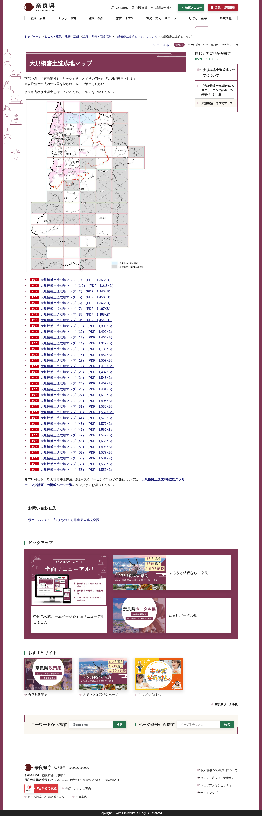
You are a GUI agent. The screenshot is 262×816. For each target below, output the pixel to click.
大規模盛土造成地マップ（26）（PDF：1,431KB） (77, 389)
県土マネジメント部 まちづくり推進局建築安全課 (65, 520)
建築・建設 (72, 36)
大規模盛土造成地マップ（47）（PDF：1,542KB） (77, 435)
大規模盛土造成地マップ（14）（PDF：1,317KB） (77, 343)
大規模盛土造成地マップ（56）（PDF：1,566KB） (77, 464)
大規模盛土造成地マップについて (135, 36)
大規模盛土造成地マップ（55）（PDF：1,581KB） (77, 458)
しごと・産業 (53, 36)
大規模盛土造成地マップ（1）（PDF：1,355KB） (76, 280)
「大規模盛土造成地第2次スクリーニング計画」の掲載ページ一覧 (217, 90)
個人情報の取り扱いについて (218, 770)
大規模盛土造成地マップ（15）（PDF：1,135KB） (77, 349)
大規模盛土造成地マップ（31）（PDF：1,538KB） (77, 406)
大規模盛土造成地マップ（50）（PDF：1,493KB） (77, 447)
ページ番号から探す (157, 724)
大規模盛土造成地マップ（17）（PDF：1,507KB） (77, 360)
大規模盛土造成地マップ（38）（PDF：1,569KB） (77, 412)
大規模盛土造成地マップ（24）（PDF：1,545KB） (77, 377)
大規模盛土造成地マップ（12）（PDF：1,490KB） (77, 332)
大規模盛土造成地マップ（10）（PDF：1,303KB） (77, 326)
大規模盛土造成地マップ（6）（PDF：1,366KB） (76, 303)
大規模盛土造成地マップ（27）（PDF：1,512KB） (77, 395)
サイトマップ (209, 792)
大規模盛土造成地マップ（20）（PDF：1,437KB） (77, 372)
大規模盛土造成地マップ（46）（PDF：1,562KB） (77, 429)
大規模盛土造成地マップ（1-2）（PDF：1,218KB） (78, 286)
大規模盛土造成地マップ (217, 103)
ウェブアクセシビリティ (216, 785)
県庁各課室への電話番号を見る (48, 796)
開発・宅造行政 (101, 36)
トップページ (32, 36)
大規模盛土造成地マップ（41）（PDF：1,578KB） (77, 418)
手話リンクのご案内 (78, 788)
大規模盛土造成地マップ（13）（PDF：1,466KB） (77, 337)
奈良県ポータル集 (226, 704)
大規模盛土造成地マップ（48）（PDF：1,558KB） (77, 441)
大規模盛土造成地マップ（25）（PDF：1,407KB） (77, 383)
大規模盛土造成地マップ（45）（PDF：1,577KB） (77, 423)
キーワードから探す (49, 724)
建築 (85, 36)
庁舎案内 (81, 796)
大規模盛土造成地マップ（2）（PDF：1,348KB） (76, 291)
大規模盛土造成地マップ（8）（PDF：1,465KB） (76, 314)
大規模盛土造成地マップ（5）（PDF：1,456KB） (76, 297)
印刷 (180, 45)
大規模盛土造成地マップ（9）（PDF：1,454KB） (76, 320)
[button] (120, 7)
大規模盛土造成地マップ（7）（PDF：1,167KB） (76, 308)
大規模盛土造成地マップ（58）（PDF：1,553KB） (77, 469)
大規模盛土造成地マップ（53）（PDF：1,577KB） (77, 452)
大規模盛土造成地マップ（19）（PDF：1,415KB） (77, 366)
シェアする (161, 45)
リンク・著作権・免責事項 (217, 777)
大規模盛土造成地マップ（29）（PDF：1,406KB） (77, 401)
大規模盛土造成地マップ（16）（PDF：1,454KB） (77, 355)
